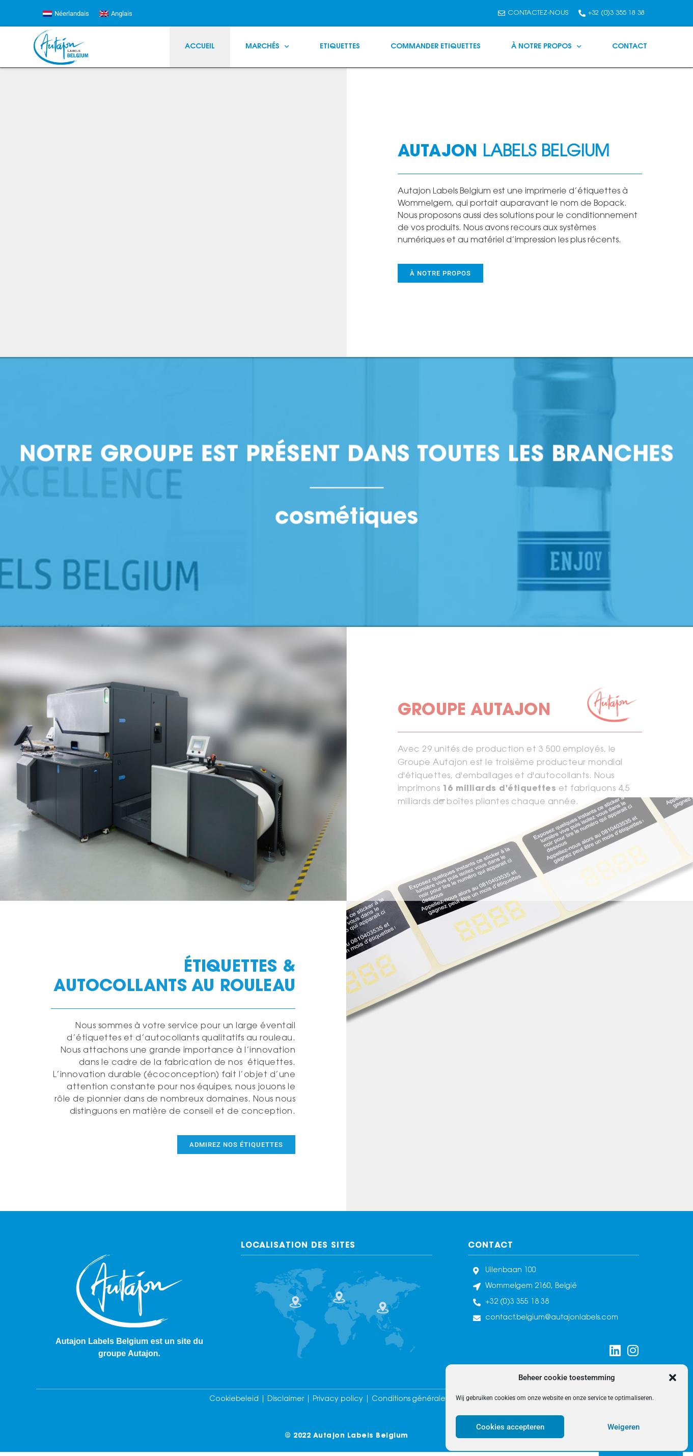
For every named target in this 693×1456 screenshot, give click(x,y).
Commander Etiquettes (436, 46)
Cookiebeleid (235, 1399)
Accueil (200, 46)
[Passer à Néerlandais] (66, 13)
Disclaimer (286, 1399)
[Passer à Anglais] (115, 13)
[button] (673, 1377)
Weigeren (623, 1427)
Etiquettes (340, 46)
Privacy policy (338, 1399)
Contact (629, 46)
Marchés (267, 46)
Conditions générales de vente (428, 1399)
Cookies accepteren (510, 1427)
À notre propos (546, 46)
